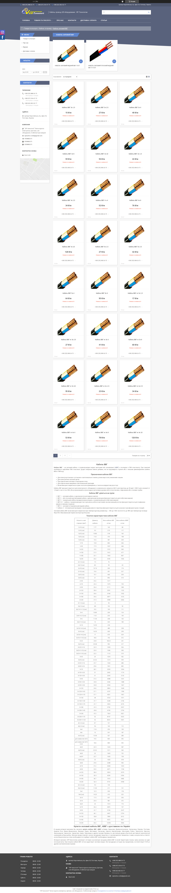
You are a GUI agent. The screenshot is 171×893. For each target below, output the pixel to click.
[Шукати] (149, 12)
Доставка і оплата (88, 20)
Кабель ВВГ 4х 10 (68, 247)
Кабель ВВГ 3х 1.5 (68, 107)
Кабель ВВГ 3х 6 (68, 154)
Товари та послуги (42, 20)
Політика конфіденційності (123, 891)
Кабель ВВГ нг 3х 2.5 (68, 339)
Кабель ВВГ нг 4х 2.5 (135, 386)
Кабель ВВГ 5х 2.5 (135, 247)
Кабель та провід (45, 28)
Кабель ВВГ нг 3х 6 (135, 339)
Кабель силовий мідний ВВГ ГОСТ (67, 65)
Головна (26, 20)
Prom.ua (95, 889)
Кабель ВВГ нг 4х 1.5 (101, 386)
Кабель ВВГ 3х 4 (135, 107)
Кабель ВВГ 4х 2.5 (68, 200)
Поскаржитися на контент (106, 891)
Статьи (104, 20)
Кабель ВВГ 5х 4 (68, 293)
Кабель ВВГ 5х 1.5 (101, 247)
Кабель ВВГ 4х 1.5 (135, 154)
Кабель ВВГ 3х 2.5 (101, 107)
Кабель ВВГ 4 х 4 (102, 200)
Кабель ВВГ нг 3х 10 (68, 386)
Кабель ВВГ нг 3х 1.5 (135, 293)
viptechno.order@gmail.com (33, 136)
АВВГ (116, 467)
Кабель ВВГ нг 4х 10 (135, 432)
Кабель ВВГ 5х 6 (102, 293)
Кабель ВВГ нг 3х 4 (102, 339)
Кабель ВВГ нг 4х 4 (68, 432)
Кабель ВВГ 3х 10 (102, 154)
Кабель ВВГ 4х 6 (135, 200)
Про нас (60, 20)
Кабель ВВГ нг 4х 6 (102, 432)
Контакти (72, 20)
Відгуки (25, 47)
